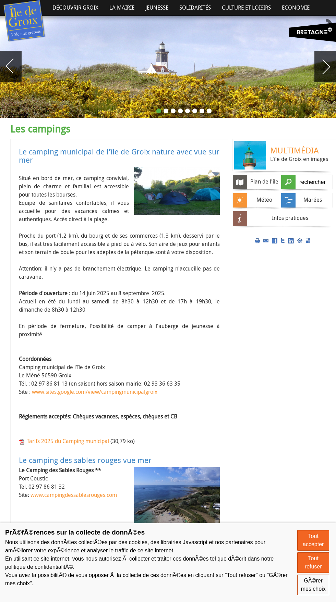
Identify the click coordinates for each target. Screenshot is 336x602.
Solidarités (195, 7)
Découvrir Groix (75, 7)
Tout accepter (313, 540)
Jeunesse (156, 7)
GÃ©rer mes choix (313, 585)
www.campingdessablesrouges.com (74, 495)
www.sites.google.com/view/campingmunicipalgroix (94, 392)
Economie (296, 7)
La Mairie (121, 7)
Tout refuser (313, 562)
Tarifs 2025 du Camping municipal (68, 441)
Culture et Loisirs (246, 7)
